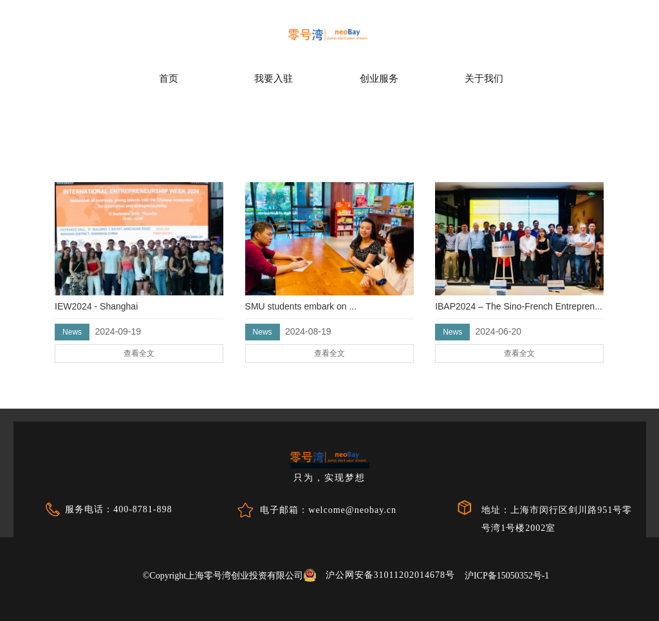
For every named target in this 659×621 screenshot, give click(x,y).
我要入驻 (273, 78)
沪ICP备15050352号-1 (507, 575)
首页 (168, 78)
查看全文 (119, 326)
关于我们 (484, 78)
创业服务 (379, 78)
